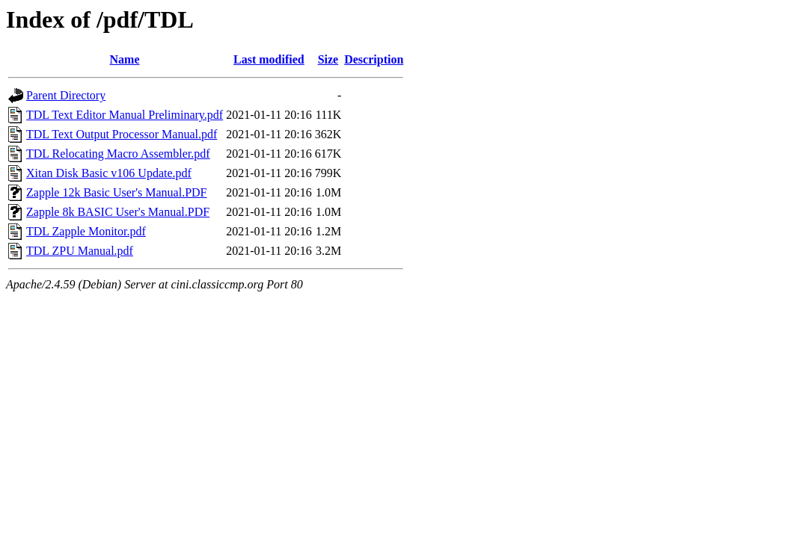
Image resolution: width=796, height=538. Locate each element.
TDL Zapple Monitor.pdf (86, 231)
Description (373, 59)
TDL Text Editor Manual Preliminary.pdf (124, 114)
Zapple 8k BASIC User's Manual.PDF (117, 211)
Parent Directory (65, 95)
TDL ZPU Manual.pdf (79, 250)
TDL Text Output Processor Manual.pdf (121, 134)
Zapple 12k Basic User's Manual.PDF (116, 192)
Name (125, 59)
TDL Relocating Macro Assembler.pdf (118, 153)
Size (328, 59)
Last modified (268, 59)
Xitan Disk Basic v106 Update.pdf (109, 173)
